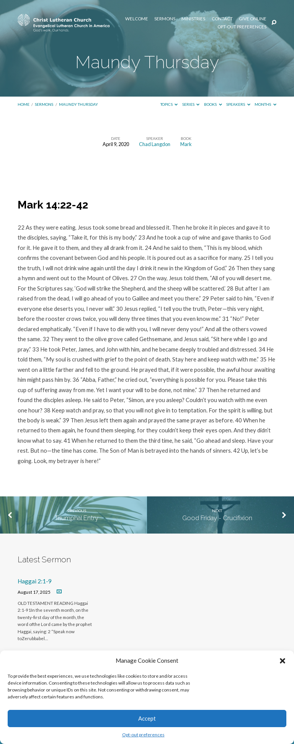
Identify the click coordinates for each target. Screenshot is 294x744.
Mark (186, 144)
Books (213, 104)
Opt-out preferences (143, 734)
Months (265, 104)
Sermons (164, 18)
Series (191, 104)
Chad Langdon (154, 144)
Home (23, 104)
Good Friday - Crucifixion (217, 518)
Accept (147, 718)
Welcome (136, 18)
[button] (282, 661)
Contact (222, 18)
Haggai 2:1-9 (35, 581)
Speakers (238, 104)
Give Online (252, 18)
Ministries (193, 18)
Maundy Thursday (78, 104)
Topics (169, 104)
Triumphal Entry (76, 518)
